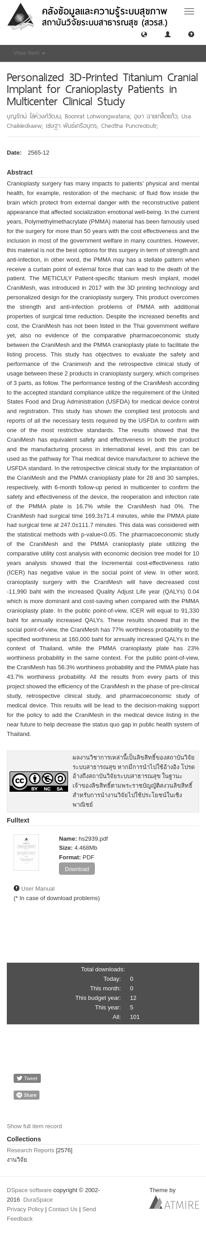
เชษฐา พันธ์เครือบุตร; (73, 125)
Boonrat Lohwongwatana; (99, 116)
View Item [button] (29, 52)
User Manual (38, 888)
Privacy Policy (25, 1209)
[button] (144, 33)
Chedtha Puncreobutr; (129, 125)
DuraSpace (38, 1199)
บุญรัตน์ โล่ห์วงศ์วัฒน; (36, 116)
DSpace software (29, 1190)
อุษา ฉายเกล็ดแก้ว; (157, 116)
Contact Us (63, 1209)
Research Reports (30, 1150)
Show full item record (34, 1126)
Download (77, 869)
